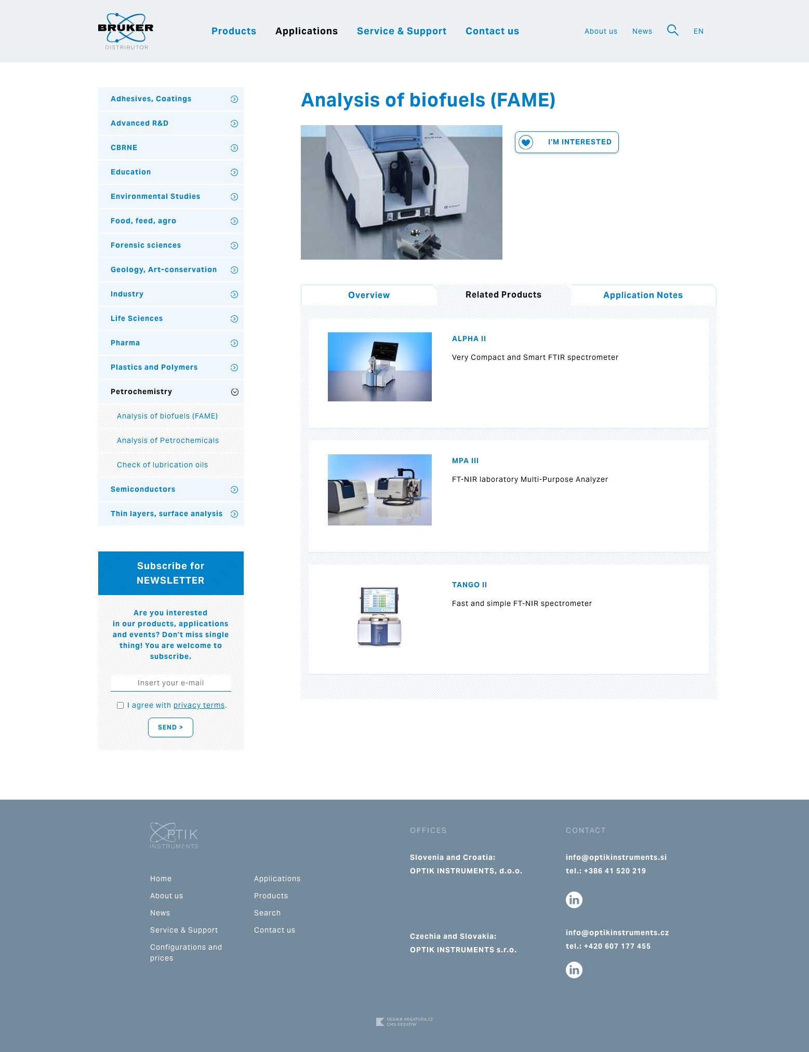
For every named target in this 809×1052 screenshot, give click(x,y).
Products (234, 31)
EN (699, 31)
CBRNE (124, 147)
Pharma (125, 342)
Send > (170, 727)
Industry (127, 294)
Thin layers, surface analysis (167, 513)
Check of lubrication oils (162, 464)
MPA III (465, 460)
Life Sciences (137, 318)
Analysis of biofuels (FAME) (167, 416)
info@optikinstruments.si (616, 857)
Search (267, 913)
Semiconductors (143, 489)
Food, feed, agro (144, 220)
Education (131, 172)
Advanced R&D (140, 123)
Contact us (493, 31)
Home (161, 878)
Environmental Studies (156, 196)
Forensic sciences (146, 245)
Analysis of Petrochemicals (168, 440)
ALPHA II (469, 338)
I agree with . (177, 705)
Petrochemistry (142, 391)
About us (601, 31)
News (642, 31)
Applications (306, 31)
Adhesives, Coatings (151, 98)
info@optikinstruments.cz (617, 932)
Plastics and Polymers (154, 367)
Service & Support (402, 31)
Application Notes (643, 295)
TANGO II (469, 584)
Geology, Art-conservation (164, 269)
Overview (369, 295)
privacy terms (199, 705)
